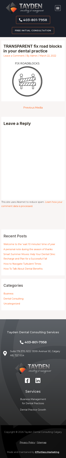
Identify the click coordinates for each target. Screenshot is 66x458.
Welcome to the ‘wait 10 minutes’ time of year (29, 244)
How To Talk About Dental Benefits (23, 268)
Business (8, 293)
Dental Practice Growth (33, 409)
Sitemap (41, 442)
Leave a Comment (13, 55)
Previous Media (33, 107)
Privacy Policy (27, 442)
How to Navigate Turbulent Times (22, 263)
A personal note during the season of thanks (28, 249)
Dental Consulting (13, 298)
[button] (58, 8)
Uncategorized (11, 303)
